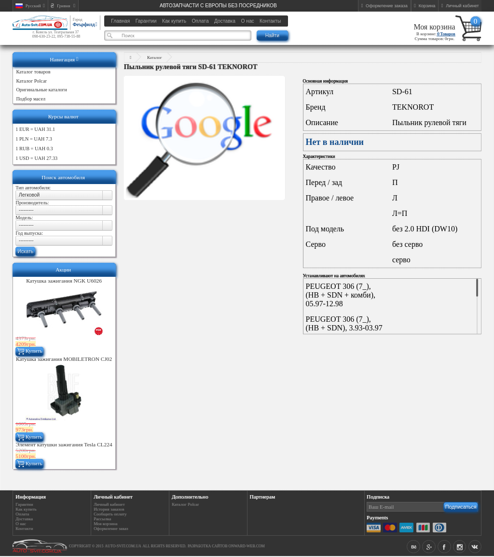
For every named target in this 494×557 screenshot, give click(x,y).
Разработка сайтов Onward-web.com (226, 546)
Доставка (24, 518)
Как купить (25, 509)
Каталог (154, 57)
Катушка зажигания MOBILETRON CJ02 (64, 359)
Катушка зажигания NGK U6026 (64, 281)
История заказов (109, 509)
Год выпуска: (29, 233)
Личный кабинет (109, 504)
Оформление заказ (111, 528)
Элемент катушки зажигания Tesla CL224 (64, 444)
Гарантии (24, 504)
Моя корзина (434, 27)
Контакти (24, 528)
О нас (20, 523)
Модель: (24, 217)
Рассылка (102, 518)
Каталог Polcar (185, 504)
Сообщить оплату (110, 514)
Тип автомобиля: (33, 187)
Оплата (22, 514)
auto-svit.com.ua (123, 546)
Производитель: (32, 202)
